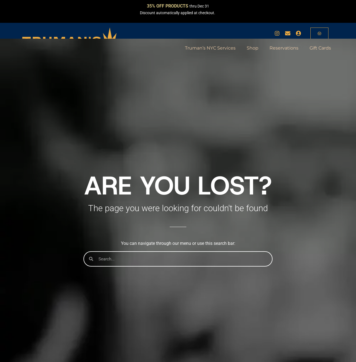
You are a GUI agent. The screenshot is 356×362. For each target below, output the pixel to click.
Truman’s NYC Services (210, 48)
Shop (252, 48)
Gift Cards (320, 48)
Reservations (284, 48)
